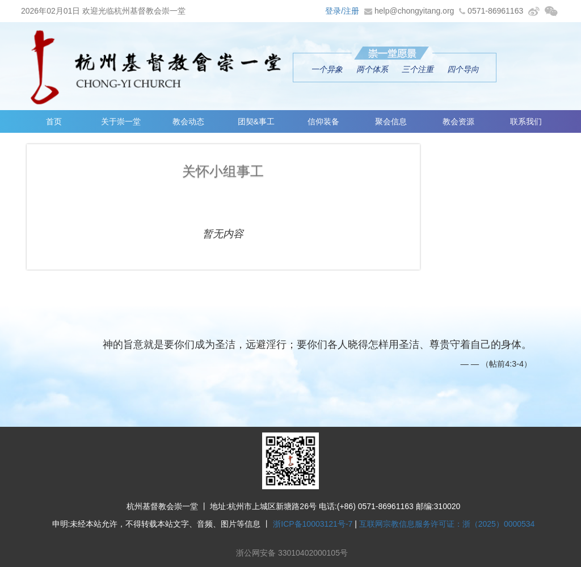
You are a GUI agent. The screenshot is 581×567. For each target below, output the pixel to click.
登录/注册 (342, 10)
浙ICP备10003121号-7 (312, 523)
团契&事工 (256, 121)
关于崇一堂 (121, 121)
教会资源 (458, 121)
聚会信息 (391, 121)
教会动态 (188, 121)
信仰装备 (323, 121)
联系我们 (526, 121)
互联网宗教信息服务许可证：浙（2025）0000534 (447, 523)
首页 (54, 121)
